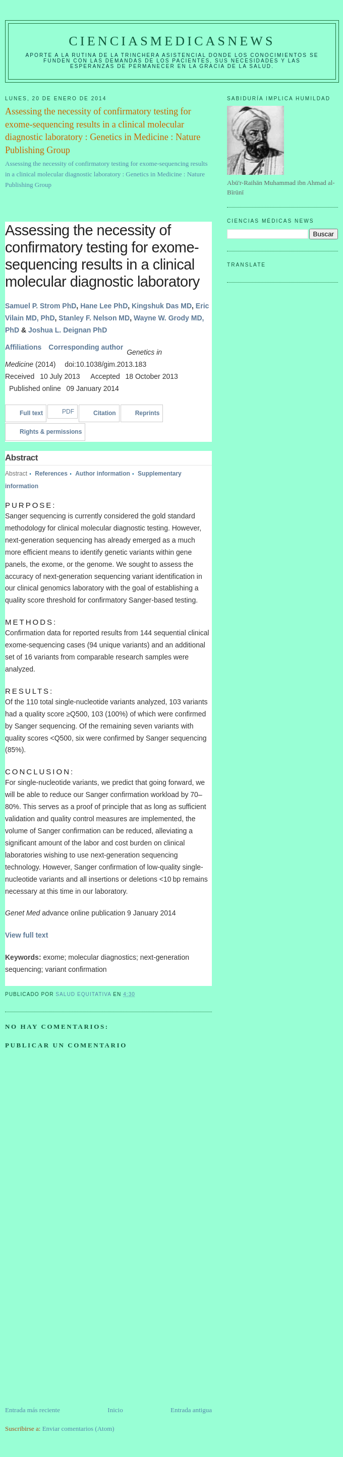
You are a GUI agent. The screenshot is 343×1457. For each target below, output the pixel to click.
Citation (104, 413)
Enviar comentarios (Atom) (78, 1428)
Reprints (147, 413)
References (51, 473)
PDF (68, 411)
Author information (102, 473)
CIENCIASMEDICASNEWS (172, 41)
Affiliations (23, 347)
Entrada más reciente (32, 1410)
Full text (31, 413)
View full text (26, 935)
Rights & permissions (51, 431)
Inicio (115, 1410)
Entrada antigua (191, 1410)
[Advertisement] (80, 1335)
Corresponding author (85, 347)
